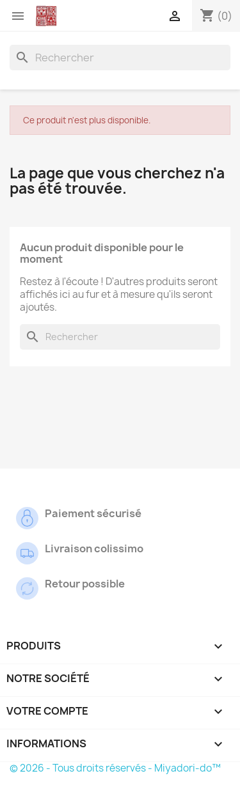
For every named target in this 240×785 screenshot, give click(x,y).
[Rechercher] (120, 57)
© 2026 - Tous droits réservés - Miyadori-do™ (115, 768)
